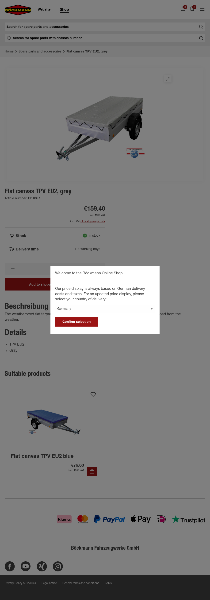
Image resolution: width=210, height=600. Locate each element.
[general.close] (151, 274)
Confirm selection (76, 322)
